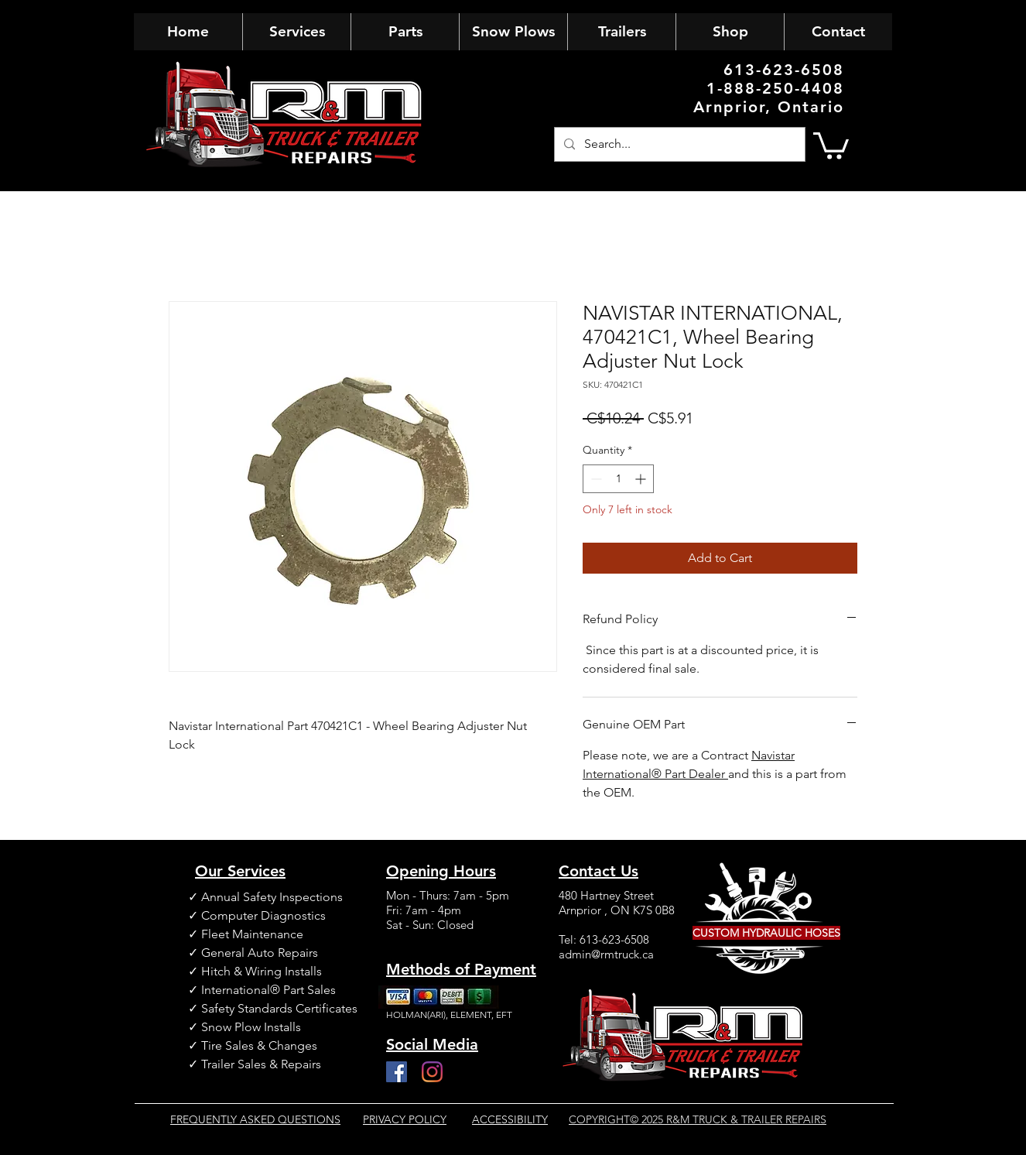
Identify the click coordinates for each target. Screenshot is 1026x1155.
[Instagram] (432, 1071)
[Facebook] (396, 1071)
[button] (831, 144)
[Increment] (642, 478)
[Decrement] (594, 478)
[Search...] (678, 144)
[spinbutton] (618, 478)
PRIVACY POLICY (404, 1119)
